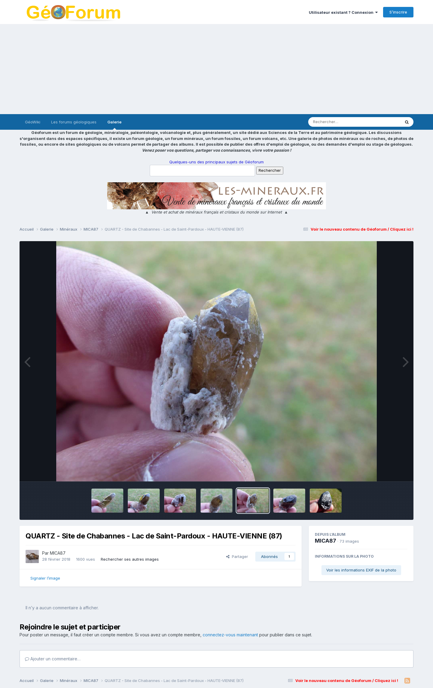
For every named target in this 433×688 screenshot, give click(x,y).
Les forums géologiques (74, 122)
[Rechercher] (337, 122)
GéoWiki (32, 122)
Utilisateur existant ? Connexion (343, 12)
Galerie (114, 125)
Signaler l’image (45, 578)
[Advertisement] (216, 69)
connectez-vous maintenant (230, 634)
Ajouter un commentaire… (53, 658)
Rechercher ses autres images (130, 559)
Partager (237, 556)
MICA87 (58, 553)
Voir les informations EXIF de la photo (361, 570)
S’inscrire (398, 12)
